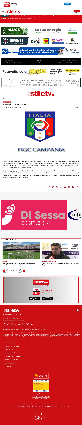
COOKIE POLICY (9, 366)
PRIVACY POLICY (9, 349)
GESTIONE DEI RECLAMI (11, 359)
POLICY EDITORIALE (10, 343)
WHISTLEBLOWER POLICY (12, 363)
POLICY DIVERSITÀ (10, 353)
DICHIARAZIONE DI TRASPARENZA (14, 356)
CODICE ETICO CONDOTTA (12, 346)
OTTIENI (67, 4)
